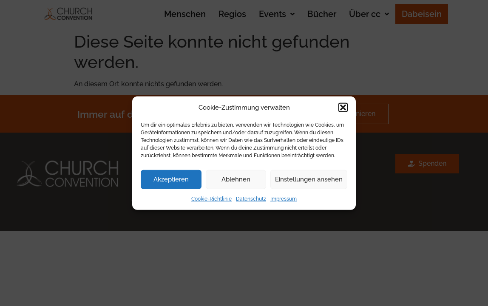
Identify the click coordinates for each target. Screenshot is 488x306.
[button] (343, 107)
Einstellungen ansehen (309, 179)
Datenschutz (251, 198)
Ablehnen (235, 179)
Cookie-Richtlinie (211, 198)
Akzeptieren (171, 179)
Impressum (283, 198)
